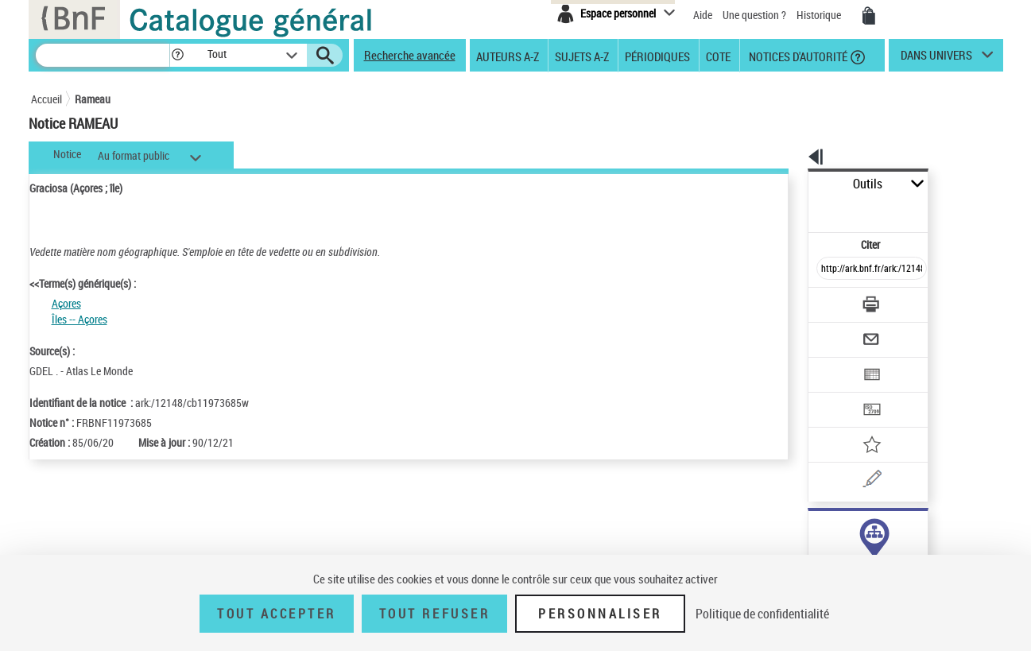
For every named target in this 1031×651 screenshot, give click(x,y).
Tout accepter (276, 613)
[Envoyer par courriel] (827, 300)
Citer (802, 209)
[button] (177, 55)
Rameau (92, 99)
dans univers (936, 59)
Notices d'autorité (796, 56)
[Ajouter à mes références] (837, 393)
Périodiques (657, 56)
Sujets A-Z (582, 56)
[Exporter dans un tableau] (838, 331)
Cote (718, 56)
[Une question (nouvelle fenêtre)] (858, 424)
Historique (820, 14)
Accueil (46, 99)
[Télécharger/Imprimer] (830, 269)
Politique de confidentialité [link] (762, 613)
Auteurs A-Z (507, 56)
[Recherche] (102, 55)
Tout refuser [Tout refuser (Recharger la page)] (434, 613)
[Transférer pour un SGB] (834, 362)
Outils (790, 184)
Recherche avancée (409, 55)
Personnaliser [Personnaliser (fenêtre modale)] (600, 613)
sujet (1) (810, 530)
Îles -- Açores (79, 319)
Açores (66, 303)
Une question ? (754, 14)
